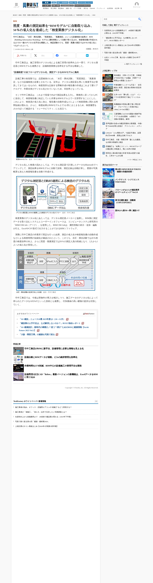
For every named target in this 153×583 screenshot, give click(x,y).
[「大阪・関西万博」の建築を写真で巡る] (38, 379)
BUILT (15, 49)
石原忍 (88, 93)
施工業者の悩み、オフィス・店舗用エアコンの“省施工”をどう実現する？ (43, 462)
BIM (20, 49)
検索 (140, 53)
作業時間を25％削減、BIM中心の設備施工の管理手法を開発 (53, 410)
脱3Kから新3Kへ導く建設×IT (127, 491)
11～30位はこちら (135, 440)
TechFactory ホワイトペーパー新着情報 (29, 456)
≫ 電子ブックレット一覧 (133, 345)
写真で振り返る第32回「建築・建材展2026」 (32, 476)
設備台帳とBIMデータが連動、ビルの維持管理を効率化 (50, 402)
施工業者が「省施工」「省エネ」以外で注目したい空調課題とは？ (41, 467)
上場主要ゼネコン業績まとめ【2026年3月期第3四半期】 (36, 481)
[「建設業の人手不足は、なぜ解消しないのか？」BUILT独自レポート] (51, 368)
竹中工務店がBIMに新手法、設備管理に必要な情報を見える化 (54, 393)
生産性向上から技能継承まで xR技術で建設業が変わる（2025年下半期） (43, 471)
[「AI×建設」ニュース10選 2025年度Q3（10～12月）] (43, 364)
